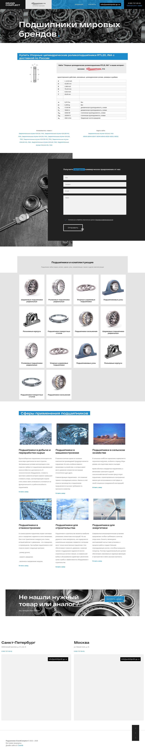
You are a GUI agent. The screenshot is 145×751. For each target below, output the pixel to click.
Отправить (73, 228)
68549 (103, 136)
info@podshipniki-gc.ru (110, 4)
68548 (99, 136)
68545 (85, 136)
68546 (90, 136)
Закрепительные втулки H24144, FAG (100, 133)
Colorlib (20, 745)
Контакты (92, 4)
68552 (116, 136)
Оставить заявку (23, 491)
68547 (94, 136)
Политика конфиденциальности (104, 220)
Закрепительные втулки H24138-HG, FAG (38, 139)
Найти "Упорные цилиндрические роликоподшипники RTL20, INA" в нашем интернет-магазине (91, 67)
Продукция (79, 4)
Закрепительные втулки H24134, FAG (31, 133)
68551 (112, 136)
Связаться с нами (134, 5)
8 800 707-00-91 (134, 3)
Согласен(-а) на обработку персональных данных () (90, 220)
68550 (107, 136)
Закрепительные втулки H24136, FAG (34, 136)
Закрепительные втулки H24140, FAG (44, 142)
